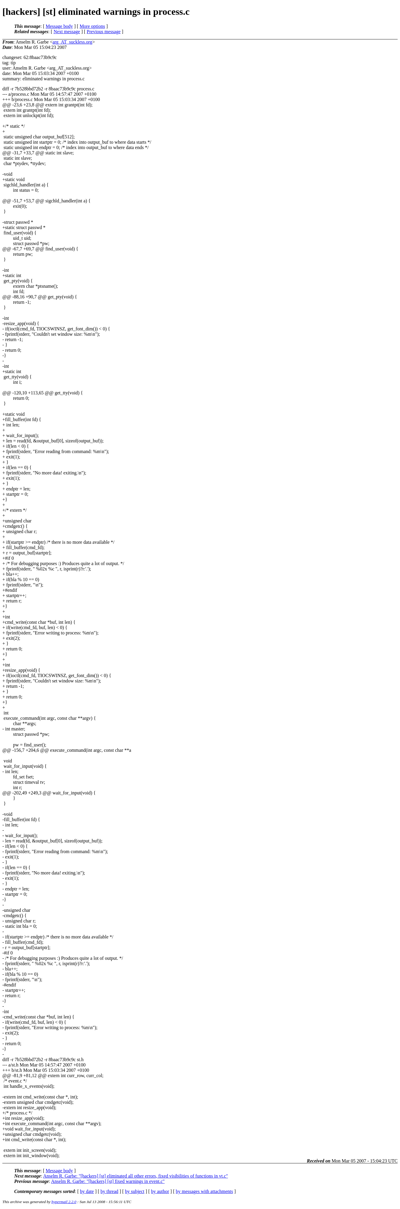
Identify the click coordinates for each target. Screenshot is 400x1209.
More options (92, 26)
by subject (134, 1191)
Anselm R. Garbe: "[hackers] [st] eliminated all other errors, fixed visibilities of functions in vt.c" (135, 1175)
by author (160, 1191)
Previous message (104, 31)
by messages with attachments (204, 1191)
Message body (59, 26)
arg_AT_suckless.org (72, 41)
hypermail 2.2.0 (64, 1202)
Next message (67, 31)
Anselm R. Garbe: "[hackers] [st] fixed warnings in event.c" (108, 1181)
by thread (109, 1191)
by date (87, 1191)
